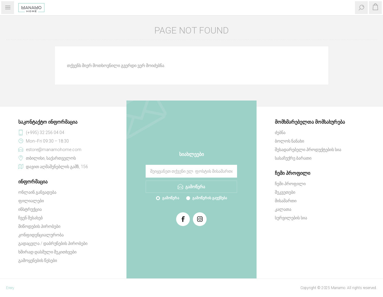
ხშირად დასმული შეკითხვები (47, 251)
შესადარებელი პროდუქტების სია (308, 149)
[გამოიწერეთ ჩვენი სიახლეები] (191, 171)
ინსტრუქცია (30, 209)
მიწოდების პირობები (39, 226)
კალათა (283, 209)
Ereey (10, 288)
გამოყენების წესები (37, 260)
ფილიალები (31, 200)
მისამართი (285, 200)
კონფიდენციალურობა (41, 234)
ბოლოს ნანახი (289, 141)
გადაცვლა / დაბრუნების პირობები (52, 243)
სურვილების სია (291, 217)
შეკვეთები (285, 192)
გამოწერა (170, 198)
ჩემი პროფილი (290, 183)
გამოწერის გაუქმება (209, 198)
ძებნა (280, 132)
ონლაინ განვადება (37, 192)
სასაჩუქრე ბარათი (293, 158)
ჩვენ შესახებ (30, 217)
